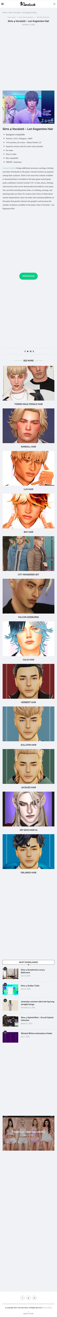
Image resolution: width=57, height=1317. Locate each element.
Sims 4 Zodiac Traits (30, 986)
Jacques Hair (28, 787)
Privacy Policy (47, 1308)
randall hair (28, 446)
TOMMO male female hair (28, 404)
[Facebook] (22, 1298)
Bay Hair (28, 532)
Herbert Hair (28, 702)
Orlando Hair (28, 872)
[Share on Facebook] (25, 351)
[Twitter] (28, 1298)
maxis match (11, 17)
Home (5, 12)
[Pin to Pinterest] (30, 351)
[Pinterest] (34, 1298)
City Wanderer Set (28, 574)
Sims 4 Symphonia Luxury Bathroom (33, 971)
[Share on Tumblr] (33, 351)
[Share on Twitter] (28, 351)
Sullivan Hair (28, 745)
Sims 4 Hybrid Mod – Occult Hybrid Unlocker (37, 1018)
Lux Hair (28, 489)
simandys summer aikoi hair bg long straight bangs (37, 1003)
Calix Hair (28, 659)
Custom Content (9, 168)
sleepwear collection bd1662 (28, 1131)
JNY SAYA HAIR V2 (28, 830)
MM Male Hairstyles (43, 17)
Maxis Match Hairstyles (26, 17)
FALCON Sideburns (28, 617)
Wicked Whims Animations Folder (36, 1033)
